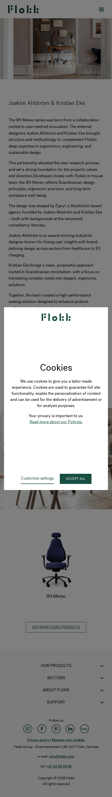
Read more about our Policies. (56, 422)
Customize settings (37, 478)
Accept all (75, 478)
